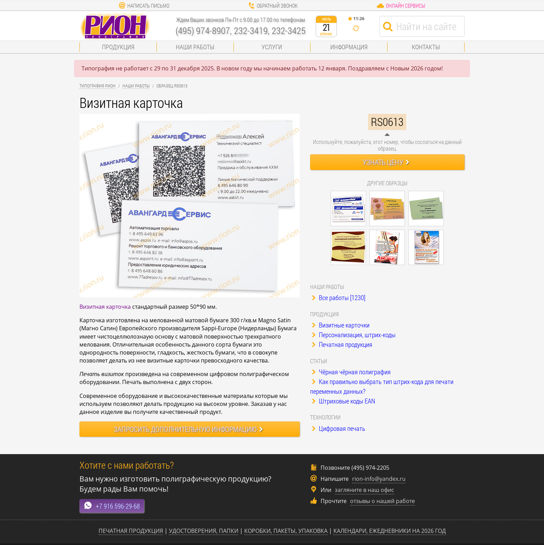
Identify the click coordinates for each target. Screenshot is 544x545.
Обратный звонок (273, 5)
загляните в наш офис (364, 490)
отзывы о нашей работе (382, 501)
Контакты (426, 47)
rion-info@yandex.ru (379, 479)
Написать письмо (144, 5)
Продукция (118, 47)
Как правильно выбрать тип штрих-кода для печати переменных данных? (381, 386)
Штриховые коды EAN (343, 401)
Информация (348, 47)
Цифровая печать (338, 428)
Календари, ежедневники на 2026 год (389, 531)
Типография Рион (97, 85)
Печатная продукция (342, 344)
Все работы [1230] (338, 297)
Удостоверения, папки (203, 531)
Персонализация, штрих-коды (354, 334)
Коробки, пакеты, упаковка (286, 531)
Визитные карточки (340, 325)
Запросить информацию (188, 429)
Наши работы (195, 47)
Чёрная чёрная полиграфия (351, 371)
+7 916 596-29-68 (112, 505)
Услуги (272, 47)
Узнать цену (386, 162)
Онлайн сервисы (400, 5)
